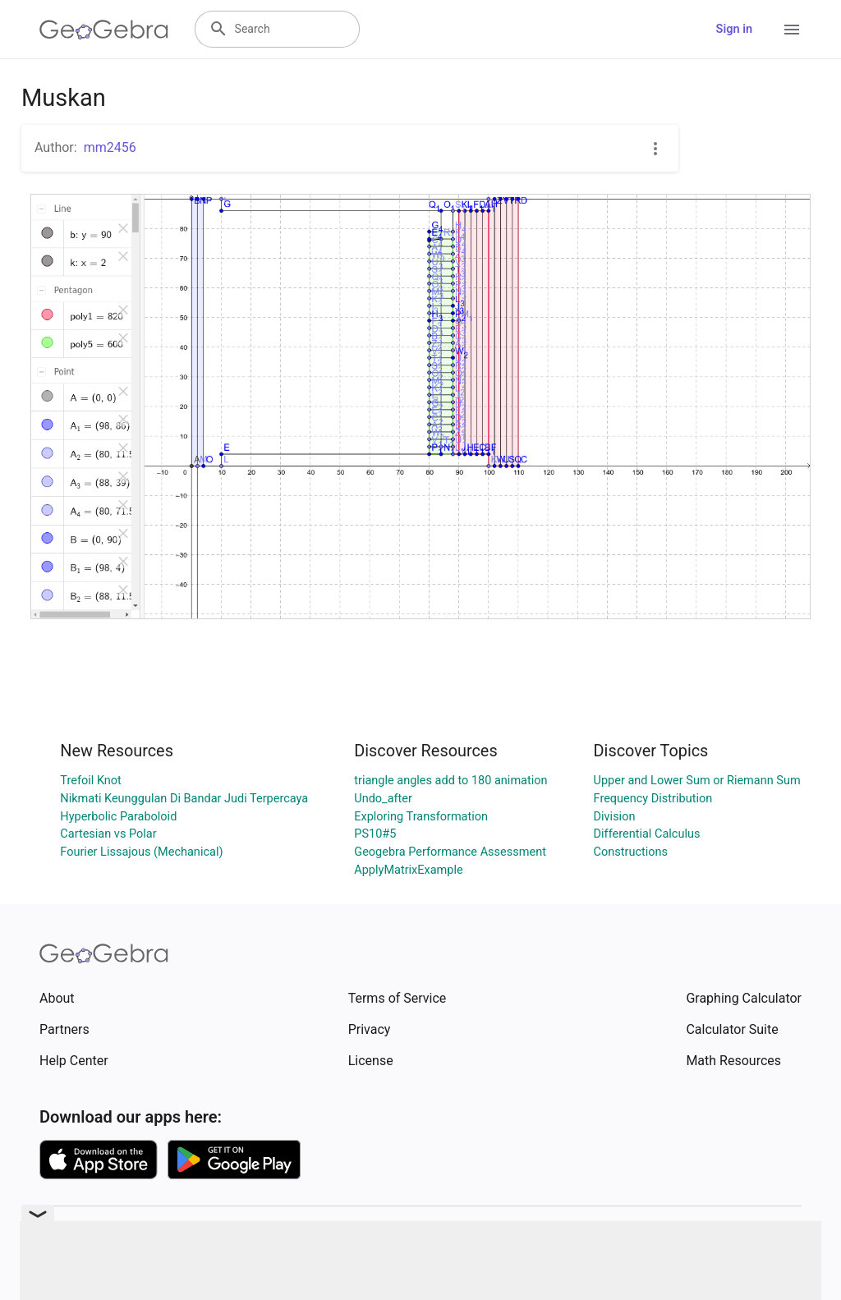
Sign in (734, 29)
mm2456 (110, 147)
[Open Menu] (792, 29)
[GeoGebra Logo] (103, 29)
